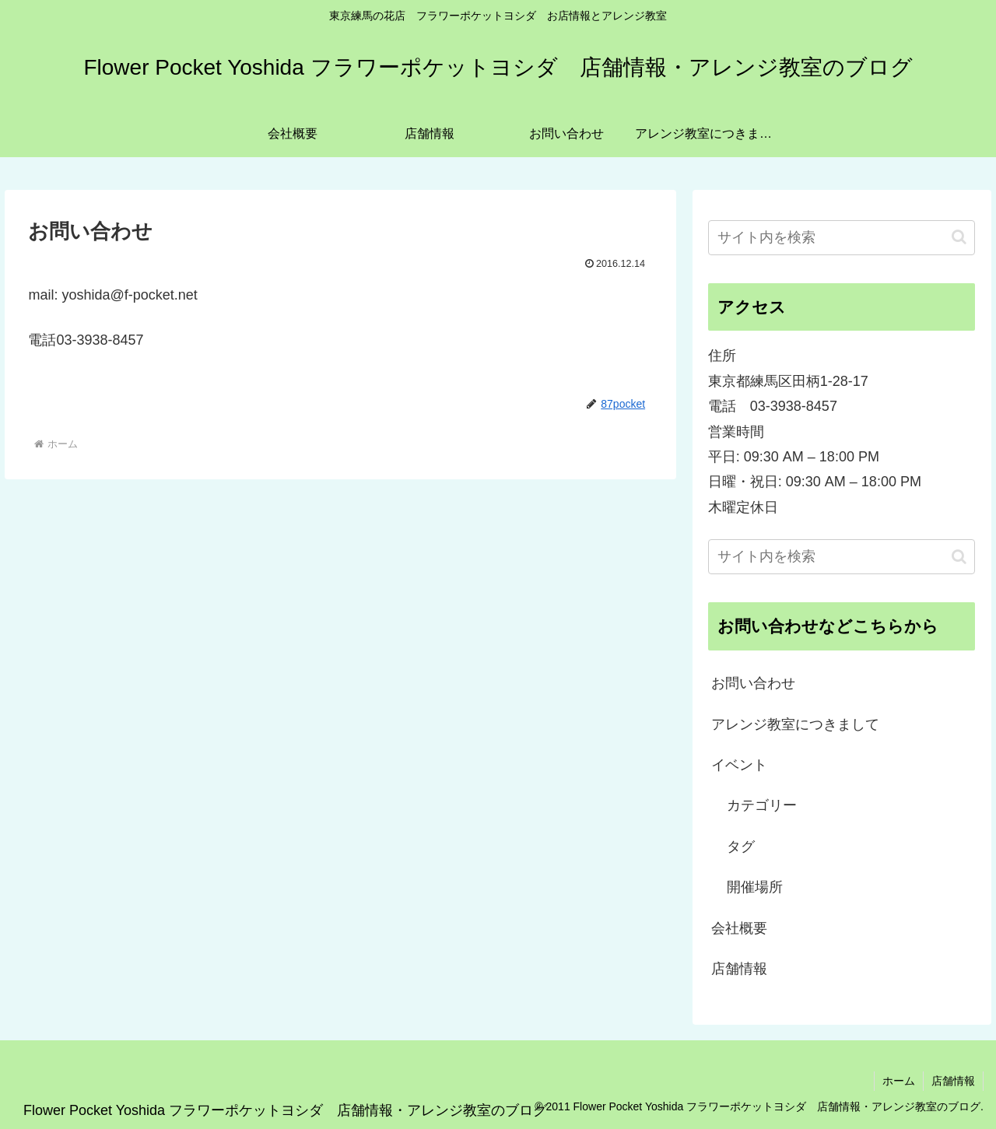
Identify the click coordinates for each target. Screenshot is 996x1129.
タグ (741, 846)
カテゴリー (762, 805)
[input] (842, 237)
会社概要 (739, 928)
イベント (739, 765)
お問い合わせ (753, 683)
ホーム (898, 1081)
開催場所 (755, 887)
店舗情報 (739, 968)
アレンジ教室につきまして (795, 724)
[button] (959, 237)
